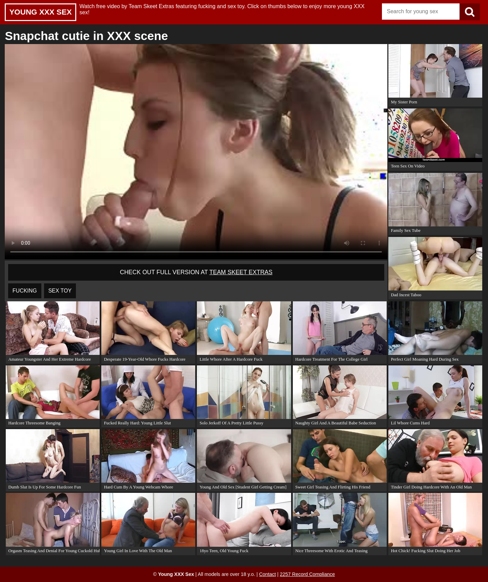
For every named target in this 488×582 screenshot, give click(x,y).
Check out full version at (196, 272)
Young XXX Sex (40, 12)
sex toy (60, 291)
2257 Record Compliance (307, 574)
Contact (267, 574)
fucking (25, 291)
